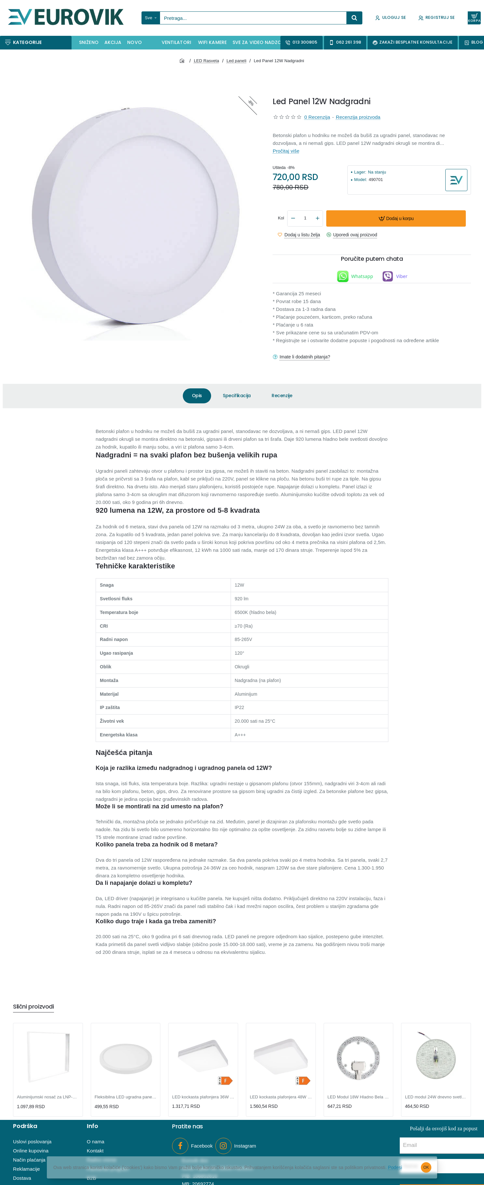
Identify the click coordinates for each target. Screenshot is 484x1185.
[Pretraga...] (354, 17)
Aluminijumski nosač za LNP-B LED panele (48, 1096)
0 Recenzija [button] (317, 117)
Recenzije (282, 395)
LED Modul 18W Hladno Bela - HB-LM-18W (359, 1096)
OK (426, 1167)
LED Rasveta (206, 60)
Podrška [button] (25, 1126)
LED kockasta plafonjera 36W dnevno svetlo (203, 1096)
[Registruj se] (436, 18)
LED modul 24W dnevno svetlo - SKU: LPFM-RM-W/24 (436, 1096)
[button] (396, 218)
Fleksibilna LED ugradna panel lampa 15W (126, 1096)
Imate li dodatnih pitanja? (304, 356)
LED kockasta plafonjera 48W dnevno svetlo (281, 1096)
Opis (197, 395)
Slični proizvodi (33, 1007)
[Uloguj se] (390, 18)
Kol (281, 218)
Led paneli (236, 60)
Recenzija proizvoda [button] (358, 117)
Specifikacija (237, 395)
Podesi (395, 1167)
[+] (317, 218)
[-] (293, 218)
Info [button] (92, 1126)
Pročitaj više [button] (286, 151)
